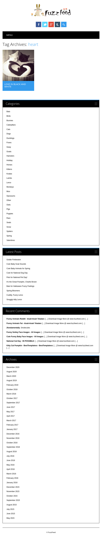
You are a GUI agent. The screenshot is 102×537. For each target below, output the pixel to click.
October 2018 (11, 389)
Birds (8, 116)
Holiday (9, 160)
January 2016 (11, 483)
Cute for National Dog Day (17, 273)
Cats (8, 129)
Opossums (10, 196)
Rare (8, 218)
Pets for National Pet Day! (16, 277)
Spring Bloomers (13, 291)
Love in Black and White (15, 85)
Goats (8, 152)
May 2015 (10, 518)
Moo (8, 191)
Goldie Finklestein (13, 260)
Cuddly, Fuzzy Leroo (14, 295)
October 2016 (11, 443)
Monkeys (10, 187)
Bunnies (9, 120)
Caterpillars (11, 125)
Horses (9, 165)
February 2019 (12, 385)
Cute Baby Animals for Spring (18, 268)
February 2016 (12, 478)
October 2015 (11, 496)
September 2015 (13, 500)
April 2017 (10, 416)
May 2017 (10, 412)
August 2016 (11, 451)
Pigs (8, 209)
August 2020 (11, 372)
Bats (8, 111)
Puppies (9, 214)
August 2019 (11, 380)
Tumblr (57, 24)
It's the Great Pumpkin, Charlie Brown (21, 282)
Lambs (9, 178)
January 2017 (11, 429)
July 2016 (10, 456)
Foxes (8, 143)
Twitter (45, 24)
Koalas (9, 174)
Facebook (38, 24)
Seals (8, 222)
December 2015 (12, 487)
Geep (8, 147)
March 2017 (11, 420)
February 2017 (12, 425)
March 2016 (11, 474)
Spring (9, 236)
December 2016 (12, 434)
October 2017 (11, 398)
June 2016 (10, 460)
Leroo (8, 183)
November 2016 (12, 438)
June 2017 (10, 407)
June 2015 (10, 514)
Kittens (9, 169)
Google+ (51, 24)
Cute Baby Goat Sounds (16, 264)
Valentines (10, 240)
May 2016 (10, 465)
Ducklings (10, 138)
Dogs (8, 134)
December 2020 (12, 367)
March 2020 (11, 376)
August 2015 (11, 505)
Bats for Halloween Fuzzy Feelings (20, 286)
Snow (8, 227)
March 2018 (11, 394)
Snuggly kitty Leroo (14, 299)
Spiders (9, 231)
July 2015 (10, 509)
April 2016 (10, 469)
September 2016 (13, 447)
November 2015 (12, 491)
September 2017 (13, 403)
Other (8, 200)
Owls (8, 205)
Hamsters (10, 156)
